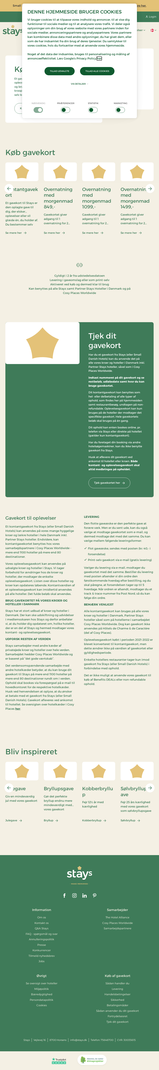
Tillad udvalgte (59, 71)
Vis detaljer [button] (79, 83)
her (99, 58)
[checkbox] (38, 107)
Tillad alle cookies (97, 71)
